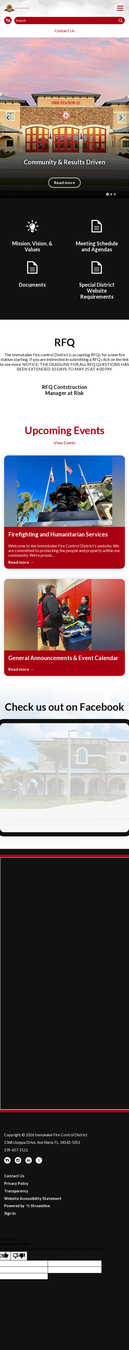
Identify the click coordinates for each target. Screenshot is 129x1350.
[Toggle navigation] (120, 8)
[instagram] (18, 1162)
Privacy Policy (16, 1183)
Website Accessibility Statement (33, 1198)
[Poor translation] (19, 1256)
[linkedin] (29, 1162)
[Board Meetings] (96, 235)
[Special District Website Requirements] (96, 279)
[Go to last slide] (8, 117)
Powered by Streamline (27, 1206)
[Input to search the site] (69, 20)
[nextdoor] (7, 1162)
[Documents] (32, 273)
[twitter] (39, 1162)
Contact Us (65, 30)
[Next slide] (121, 117)
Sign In (10, 1213)
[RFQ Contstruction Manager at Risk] (64, 387)
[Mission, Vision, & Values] (32, 235)
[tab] (107, 194)
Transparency (16, 1191)
